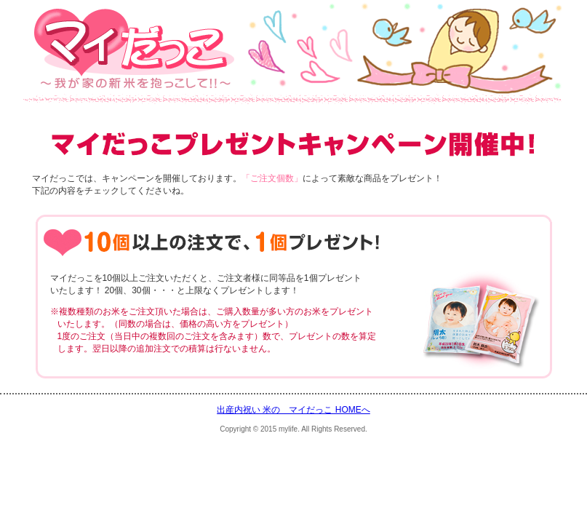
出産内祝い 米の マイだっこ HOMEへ (293, 410)
